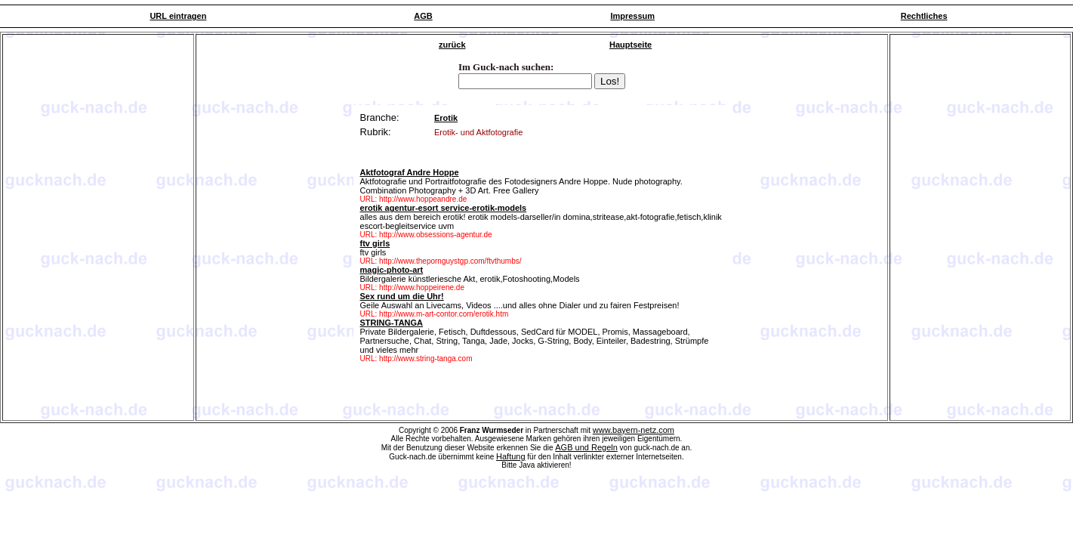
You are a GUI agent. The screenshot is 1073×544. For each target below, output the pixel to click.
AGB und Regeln (586, 447)
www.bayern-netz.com (633, 429)
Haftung (511, 456)
